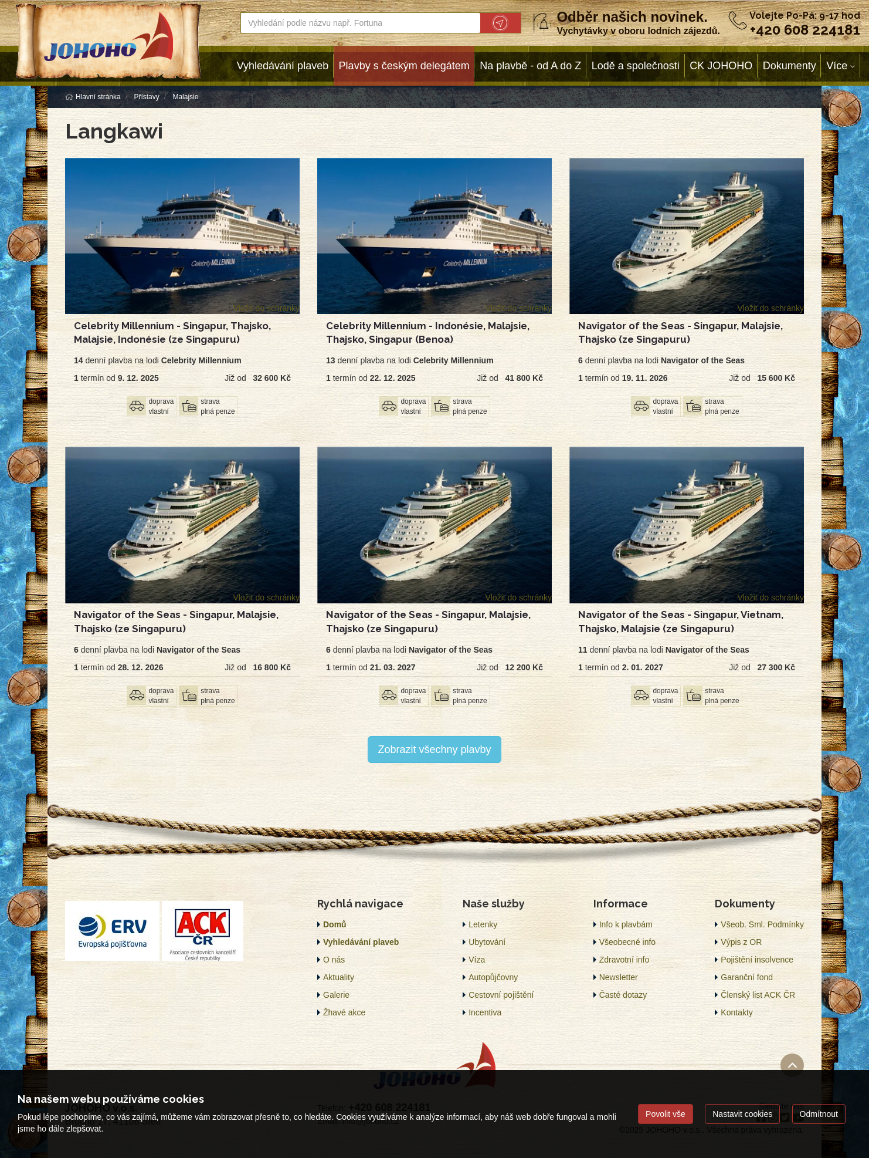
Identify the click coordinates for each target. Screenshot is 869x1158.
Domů (335, 924)
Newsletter (618, 977)
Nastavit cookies (742, 1114)
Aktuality (338, 977)
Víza (477, 959)
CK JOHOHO (721, 66)
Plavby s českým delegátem (404, 66)
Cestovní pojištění (501, 995)
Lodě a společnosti (636, 66)
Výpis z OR (741, 942)
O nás (334, 959)
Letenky (483, 924)
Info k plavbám (626, 924)
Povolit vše (665, 1114)
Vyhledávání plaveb (282, 66)
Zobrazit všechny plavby (434, 749)
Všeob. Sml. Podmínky (762, 924)
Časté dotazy (623, 995)
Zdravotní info (624, 959)
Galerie (336, 995)
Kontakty (736, 1012)
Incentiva (485, 1012)
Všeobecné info (627, 942)
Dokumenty (789, 66)
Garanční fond (747, 977)
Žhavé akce (344, 1012)
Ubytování (487, 942)
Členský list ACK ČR (758, 995)
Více (836, 66)
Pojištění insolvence (757, 959)
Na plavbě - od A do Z (530, 66)
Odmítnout (819, 1114)
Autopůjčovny (493, 977)
